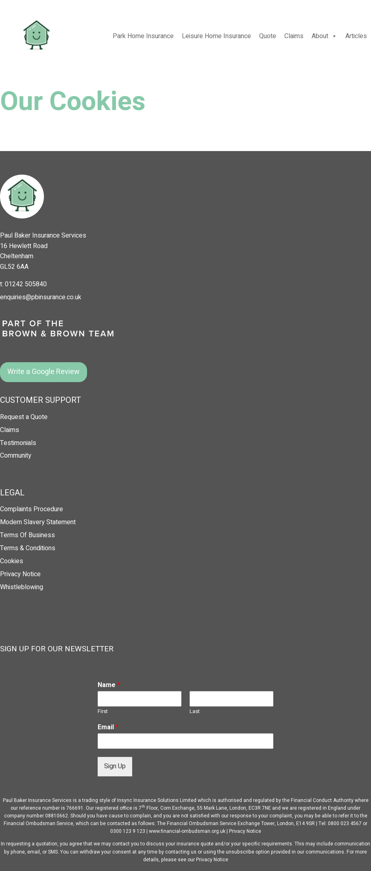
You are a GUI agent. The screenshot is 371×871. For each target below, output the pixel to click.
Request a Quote (24, 417)
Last (195, 711)
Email (108, 727)
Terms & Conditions (27, 548)
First (103, 711)
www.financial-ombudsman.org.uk (187, 831)
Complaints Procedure (31, 509)
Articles (356, 36)
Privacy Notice (20, 574)
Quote (267, 36)
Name (109, 685)
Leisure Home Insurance (216, 36)
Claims (293, 36)
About (324, 36)
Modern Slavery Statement (38, 522)
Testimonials (18, 443)
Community (15, 455)
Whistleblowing (21, 587)
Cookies (11, 561)
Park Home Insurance (143, 36)
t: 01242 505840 (23, 284)
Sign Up (115, 766)
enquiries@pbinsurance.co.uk (40, 297)
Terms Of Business (27, 535)
